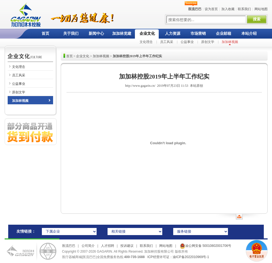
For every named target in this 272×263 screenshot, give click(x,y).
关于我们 (71, 33)
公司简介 (88, 246)
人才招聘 (107, 246)
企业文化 (147, 33)
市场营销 (198, 33)
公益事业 (187, 42)
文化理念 (146, 42)
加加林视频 (230, 42)
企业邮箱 (223, 33)
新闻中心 (96, 33)
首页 (45, 33)
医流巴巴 (68, 246)
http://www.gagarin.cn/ (140, 86)
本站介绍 (249, 33)
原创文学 (207, 42)
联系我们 (244, 9)
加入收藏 (228, 9)
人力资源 (172, 33)
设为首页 (211, 9)
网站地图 (261, 9)
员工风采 (166, 42)
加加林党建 (121, 33)
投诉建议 (127, 246)
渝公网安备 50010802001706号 (205, 246)
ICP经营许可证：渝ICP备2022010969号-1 (178, 257)
